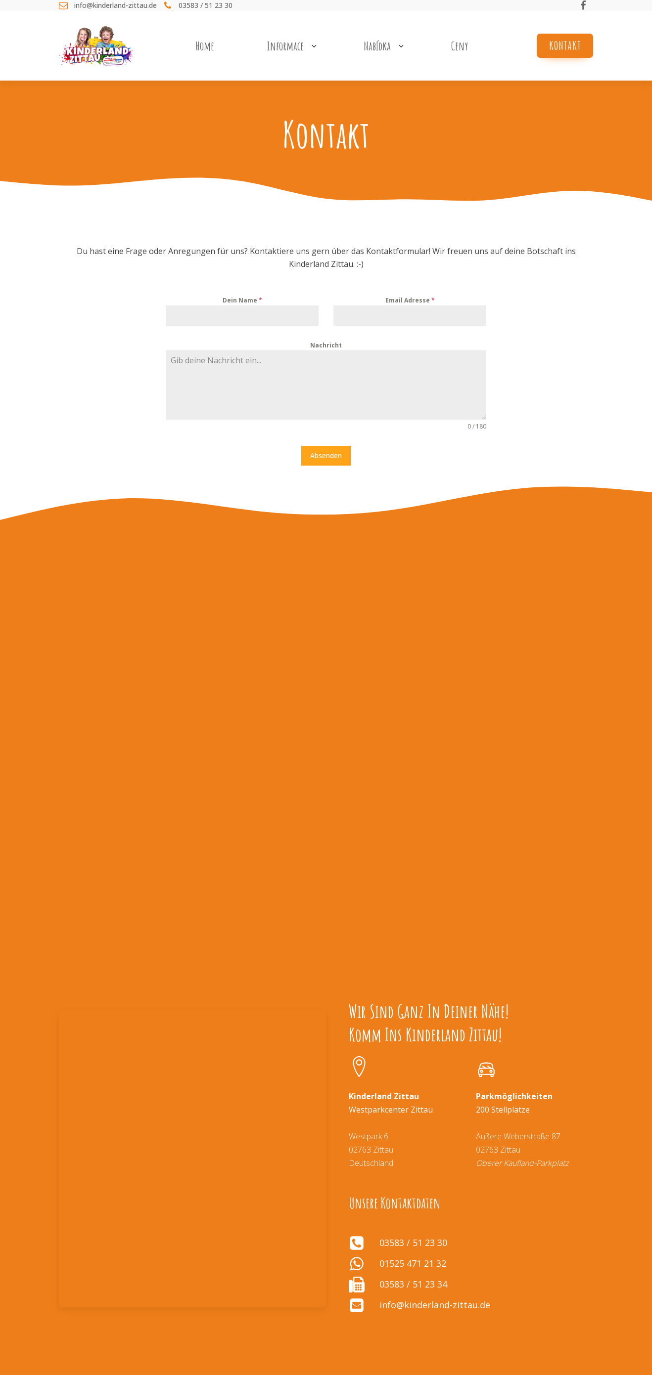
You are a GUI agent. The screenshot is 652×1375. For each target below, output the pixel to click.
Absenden (326, 455)
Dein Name (242, 300)
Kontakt (565, 45)
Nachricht (326, 345)
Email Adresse (410, 300)
